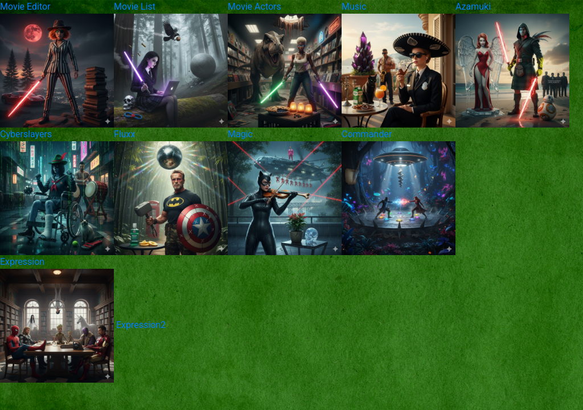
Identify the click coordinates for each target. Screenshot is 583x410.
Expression (22, 261)
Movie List (134, 6)
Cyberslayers (26, 134)
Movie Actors (254, 6)
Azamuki (473, 6)
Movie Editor (25, 6)
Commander (367, 134)
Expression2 (141, 324)
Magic (240, 134)
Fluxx (124, 134)
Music (354, 6)
